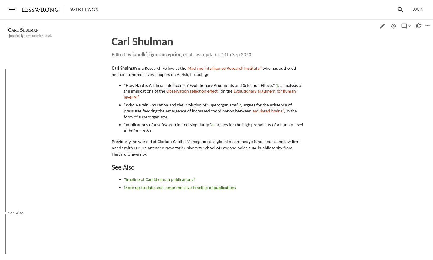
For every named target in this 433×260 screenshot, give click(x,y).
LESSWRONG (40, 10)
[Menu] (12, 9)
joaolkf (14, 36)
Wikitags (84, 10)
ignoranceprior (32, 36)
